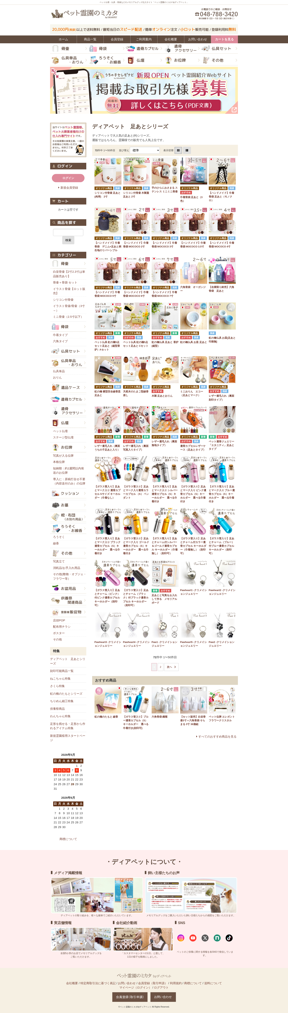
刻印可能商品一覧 (62, 671)
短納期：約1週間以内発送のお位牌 (68, 470)
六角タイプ (60, 341)
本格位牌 (59, 461)
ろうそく (59, 537)
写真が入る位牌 (63, 455)
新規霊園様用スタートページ (67, 738)
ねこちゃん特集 (60, 678)
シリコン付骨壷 (63, 299)
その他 (57, 639)
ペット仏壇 (60, 431)
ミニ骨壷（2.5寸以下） (68, 316)
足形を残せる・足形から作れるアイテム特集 (67, 726)
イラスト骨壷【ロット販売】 (69, 291)
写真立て (59, 561)
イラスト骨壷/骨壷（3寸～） (69, 308)
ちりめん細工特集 (62, 701)
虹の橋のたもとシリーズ (66, 693)
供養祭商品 (57, 708)
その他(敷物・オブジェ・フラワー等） (69, 576)
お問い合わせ (127, 983)
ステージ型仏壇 (63, 437)
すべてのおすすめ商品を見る (217, 736)
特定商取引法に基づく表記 (98, 983)
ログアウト (161, 987)
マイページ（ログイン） (135, 987)
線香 (56, 543)
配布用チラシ (62, 626)
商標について (68, 839)
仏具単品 (59, 371)
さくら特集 (57, 686)
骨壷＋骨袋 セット (65, 282)
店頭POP (59, 620)
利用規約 (176, 983)
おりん (57, 377)
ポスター (59, 633)
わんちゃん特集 (60, 716)
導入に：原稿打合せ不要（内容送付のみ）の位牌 (69, 481)
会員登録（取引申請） (152, 983)
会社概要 (72, 983)
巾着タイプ (60, 335)
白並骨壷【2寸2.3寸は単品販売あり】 (69, 274)
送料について (213, 983)
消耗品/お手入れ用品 (66, 567)
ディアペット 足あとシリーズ (67, 661)
